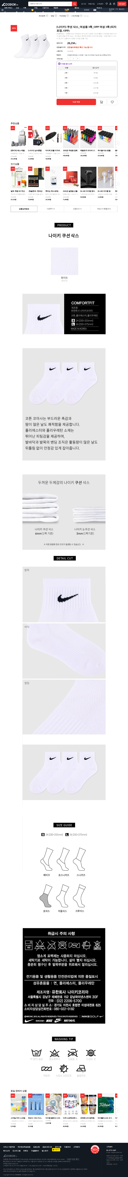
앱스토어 (45, 1151)
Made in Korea (98, 10)
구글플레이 (35, 1151)
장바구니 (102, 102)
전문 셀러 (122, 4)
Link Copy (86, 16)
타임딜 (34, 10)
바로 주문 (76, 102)
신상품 (17, 10)
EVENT (86, 10)
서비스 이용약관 (9, 1147)
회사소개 (6, 1151)
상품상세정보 (24, 209)
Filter (69, 4)
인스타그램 (16, 1151)
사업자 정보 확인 (73, 1159)
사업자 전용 (45, 10)
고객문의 (76, 1147)
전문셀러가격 (61, 47)
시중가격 (60, 51)
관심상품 (112, 102)
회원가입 (91, 4)
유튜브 (25, 1151)
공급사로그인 (47, 1147)
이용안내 (67, 1147)
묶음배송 (56, 10)
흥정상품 (77, 10)
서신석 (43, 1159)
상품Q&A (77, 209)
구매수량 (60, 59)
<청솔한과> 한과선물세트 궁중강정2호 (42, 191)
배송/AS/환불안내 (104, 209)
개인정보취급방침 (24, 1147)
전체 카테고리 (6, 10)
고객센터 (100, 4)
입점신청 (36, 1147)
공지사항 (58, 1147)
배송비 (59, 55)
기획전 (24, 10)
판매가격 (60, 43)
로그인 (83, 4)
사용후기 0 (51, 209)
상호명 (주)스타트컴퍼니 (12, 1159)
